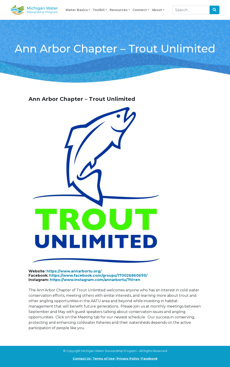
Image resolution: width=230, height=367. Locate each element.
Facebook (149, 358)
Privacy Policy (128, 358)
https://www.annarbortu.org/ (74, 271)
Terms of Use (104, 358)
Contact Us (82, 358)
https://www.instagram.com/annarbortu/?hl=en (95, 280)
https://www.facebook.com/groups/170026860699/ (98, 275)
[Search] (191, 10)
